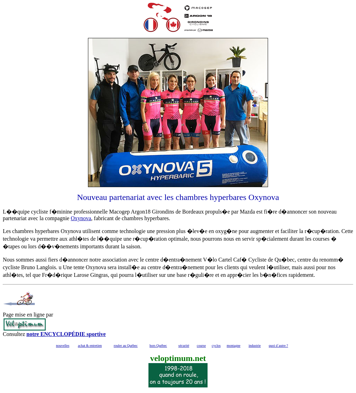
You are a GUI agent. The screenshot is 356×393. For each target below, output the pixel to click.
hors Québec (158, 345)
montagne (233, 345)
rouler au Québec (126, 345)
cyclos (216, 345)
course (201, 345)
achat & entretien (90, 345)
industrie (255, 345)
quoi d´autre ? (278, 345)
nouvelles (62, 345)
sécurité (183, 345)
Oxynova (81, 218)
